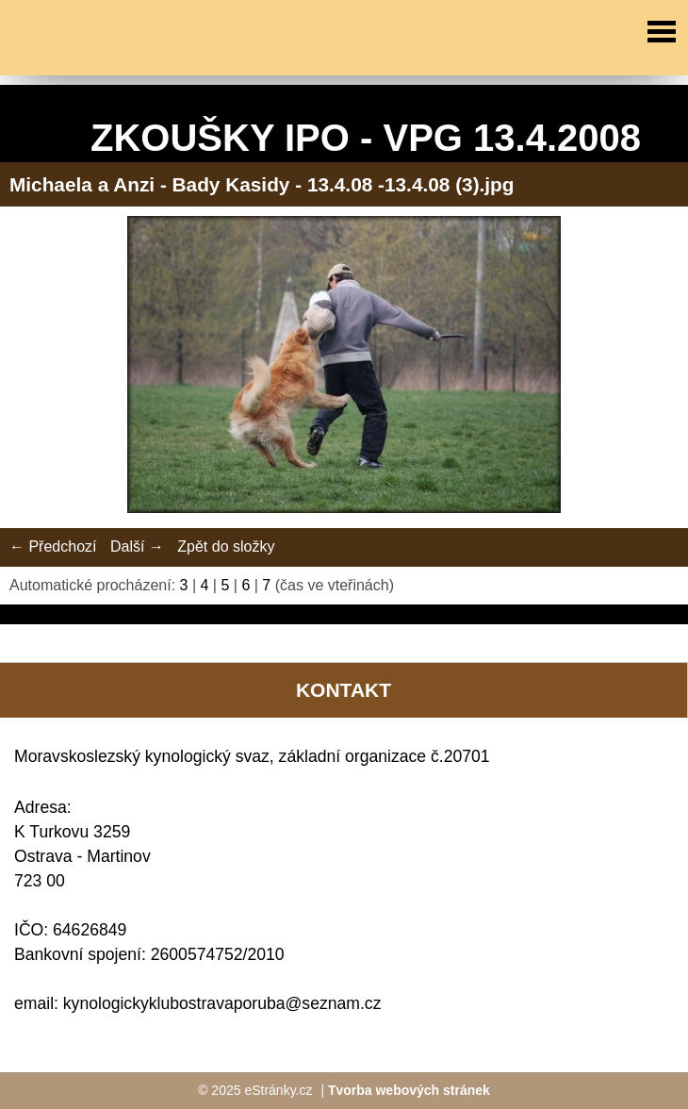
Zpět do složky (225, 546)
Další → (137, 546)
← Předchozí (52, 546)
